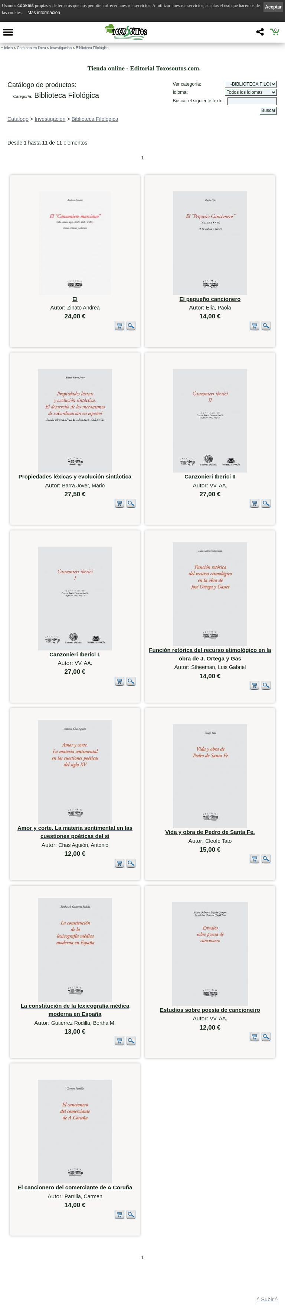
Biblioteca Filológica (92, 48)
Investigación (61, 48)
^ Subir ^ (267, 1204)
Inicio (8, 48)
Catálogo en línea (31, 48)
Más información (43, 12)
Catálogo (18, 119)
